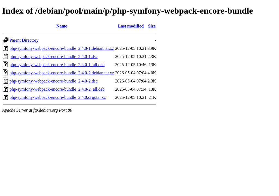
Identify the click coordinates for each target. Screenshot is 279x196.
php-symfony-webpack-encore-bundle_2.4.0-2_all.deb (57, 89)
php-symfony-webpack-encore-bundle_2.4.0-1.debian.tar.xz (62, 48)
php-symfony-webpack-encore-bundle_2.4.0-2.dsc (54, 81)
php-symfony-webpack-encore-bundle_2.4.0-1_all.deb (57, 64)
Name (61, 26)
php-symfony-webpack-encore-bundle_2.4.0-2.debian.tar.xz (62, 73)
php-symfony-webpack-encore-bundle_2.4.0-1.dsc (54, 56)
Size (152, 26)
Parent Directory (24, 40)
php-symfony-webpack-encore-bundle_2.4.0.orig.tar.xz (58, 97)
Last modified (131, 26)
